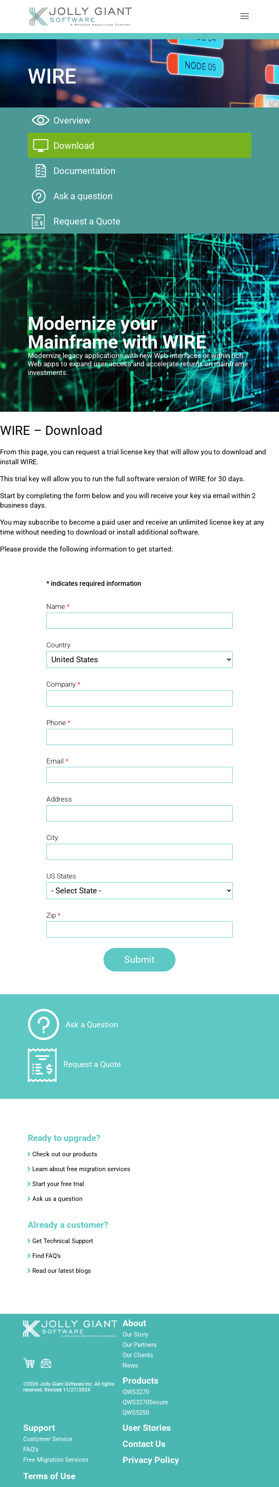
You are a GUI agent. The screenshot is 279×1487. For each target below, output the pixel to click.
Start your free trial (58, 1184)
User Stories (147, 1428)
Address (59, 799)
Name (58, 606)
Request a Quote (86, 221)
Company (63, 684)
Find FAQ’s (46, 1256)
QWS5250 (136, 1412)
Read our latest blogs (61, 1271)
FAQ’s (30, 1449)
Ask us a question (57, 1199)
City (52, 837)
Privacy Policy (151, 1460)
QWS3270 (136, 1392)
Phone (58, 722)
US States (61, 876)
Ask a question (83, 196)
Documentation (84, 171)
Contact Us (144, 1444)
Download (73, 146)
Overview (72, 120)
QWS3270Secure (145, 1402)
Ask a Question (91, 1024)
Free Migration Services (56, 1459)
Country (58, 645)
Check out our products (64, 1154)
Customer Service (47, 1439)
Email (57, 761)
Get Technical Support (62, 1241)
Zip (53, 915)
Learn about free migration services (81, 1169)
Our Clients (138, 1355)
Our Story (135, 1334)
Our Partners (140, 1345)
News (130, 1365)
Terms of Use (49, 1476)
